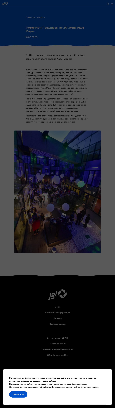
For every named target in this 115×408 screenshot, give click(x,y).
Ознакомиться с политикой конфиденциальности (74, 387)
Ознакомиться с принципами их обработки (29, 387)
